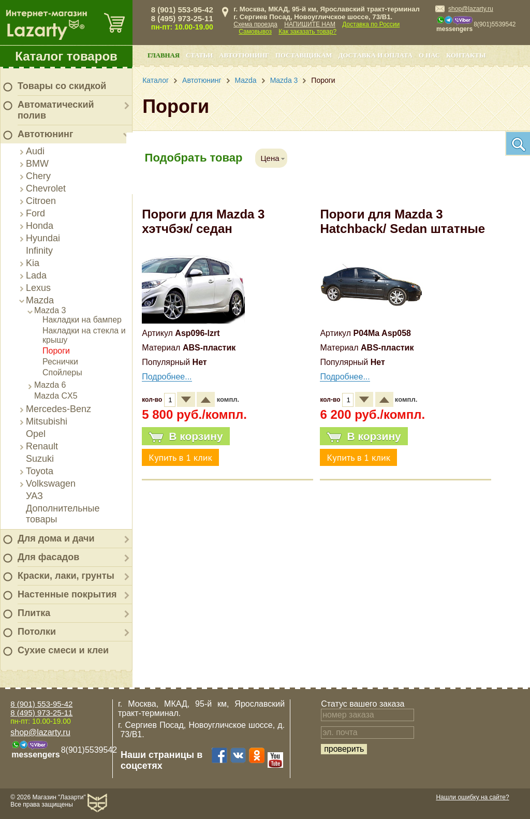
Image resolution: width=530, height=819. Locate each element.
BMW (37, 163)
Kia (32, 263)
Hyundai (43, 238)
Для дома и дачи (56, 538)
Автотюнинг (45, 134)
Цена (269, 158)
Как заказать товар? (307, 31)
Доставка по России (371, 24)
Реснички (60, 361)
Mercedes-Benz (58, 409)
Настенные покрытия (67, 594)
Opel (36, 434)
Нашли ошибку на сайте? (472, 797)
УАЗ (34, 496)
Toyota (39, 471)
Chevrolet (46, 188)
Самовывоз (255, 31)
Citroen (41, 201)
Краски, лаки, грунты (66, 576)
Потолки (37, 631)
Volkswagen (51, 483)
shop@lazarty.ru (470, 8)
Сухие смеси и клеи (63, 650)
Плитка (34, 613)
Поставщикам (303, 55)
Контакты (465, 55)
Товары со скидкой (62, 86)
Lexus (38, 288)
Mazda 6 (50, 385)
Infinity (39, 250)
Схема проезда (255, 24)
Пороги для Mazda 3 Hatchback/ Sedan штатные (402, 221)
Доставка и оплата (375, 55)
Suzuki (40, 459)
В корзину (186, 436)
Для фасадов (48, 557)
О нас (429, 55)
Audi (35, 151)
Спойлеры (62, 372)
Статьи (199, 55)
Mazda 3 (50, 310)
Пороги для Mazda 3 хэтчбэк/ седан (203, 221)
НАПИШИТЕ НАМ (309, 24)
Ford (35, 213)
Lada (36, 275)
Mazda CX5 (56, 395)
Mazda (40, 300)
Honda (39, 226)
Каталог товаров (66, 56)
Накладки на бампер (82, 319)
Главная (164, 55)
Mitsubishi (46, 421)
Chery (38, 176)
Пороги (56, 350)
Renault (42, 446)
